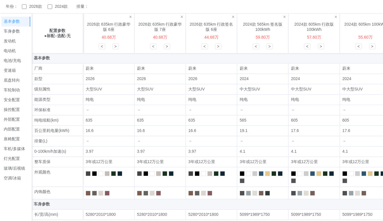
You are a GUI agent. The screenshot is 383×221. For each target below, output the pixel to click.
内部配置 (12, 129)
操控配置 (12, 109)
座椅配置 (12, 139)
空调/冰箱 (12, 178)
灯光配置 (12, 158)
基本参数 (12, 21)
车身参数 (12, 31)
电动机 (10, 50)
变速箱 (10, 70)
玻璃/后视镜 (14, 168)
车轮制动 (12, 90)
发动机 (10, 41)
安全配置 (12, 99)
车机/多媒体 (14, 148)
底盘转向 (12, 80)
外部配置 (12, 119)
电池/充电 (12, 60)
